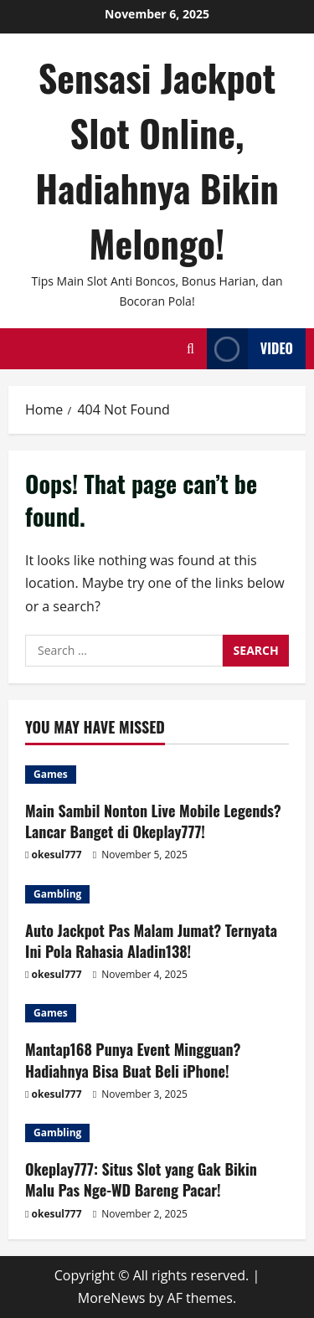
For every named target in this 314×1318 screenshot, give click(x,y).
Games (50, 774)
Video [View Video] (250, 348)
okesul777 (57, 854)
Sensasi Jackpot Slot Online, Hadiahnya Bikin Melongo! (156, 160)
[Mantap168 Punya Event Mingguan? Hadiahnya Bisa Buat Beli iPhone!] (157, 1013)
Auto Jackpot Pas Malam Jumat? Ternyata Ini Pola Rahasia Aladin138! (151, 940)
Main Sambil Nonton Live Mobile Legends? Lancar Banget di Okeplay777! (153, 821)
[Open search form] (190, 348)
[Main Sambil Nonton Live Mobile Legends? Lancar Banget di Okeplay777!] (157, 774)
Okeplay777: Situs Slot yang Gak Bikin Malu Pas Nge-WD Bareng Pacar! (141, 1179)
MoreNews (112, 1298)
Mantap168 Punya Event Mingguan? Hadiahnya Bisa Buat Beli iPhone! (132, 1059)
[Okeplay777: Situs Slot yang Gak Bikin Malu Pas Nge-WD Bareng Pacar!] (157, 1133)
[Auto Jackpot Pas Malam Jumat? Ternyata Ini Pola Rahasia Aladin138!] (157, 894)
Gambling (57, 894)
